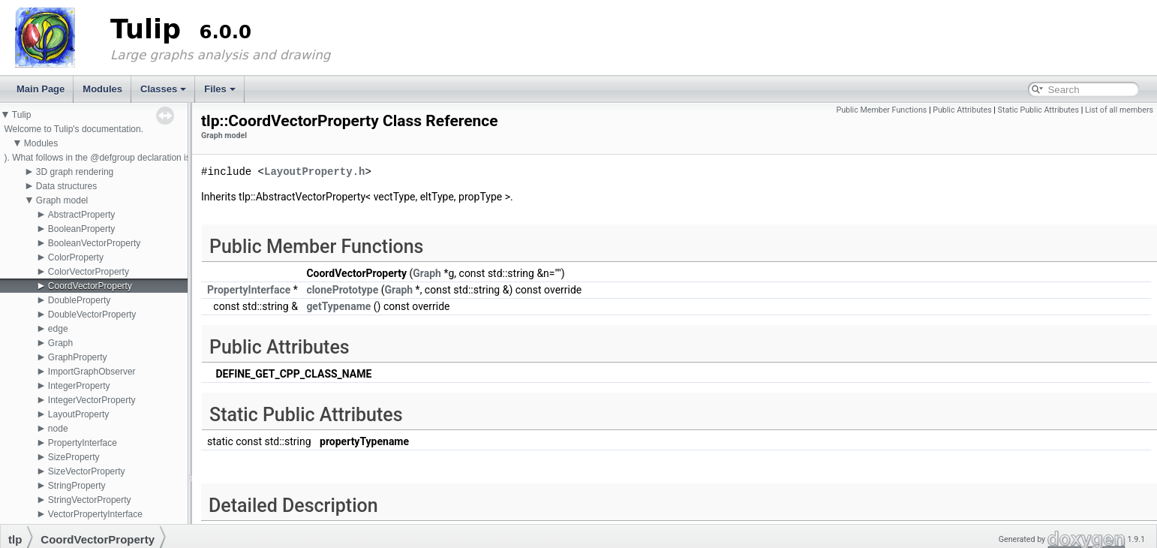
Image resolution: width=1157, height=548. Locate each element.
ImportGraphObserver (92, 371)
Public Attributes (962, 110)
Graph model (62, 200)
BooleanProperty (81, 229)
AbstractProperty (81, 214)
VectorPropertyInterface (95, 514)
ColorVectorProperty (88, 271)
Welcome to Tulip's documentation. (73, 129)
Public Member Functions (881, 110)
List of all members (1119, 110)
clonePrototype (342, 290)
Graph (60, 343)
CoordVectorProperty (90, 286)
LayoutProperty (78, 414)
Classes (163, 89)
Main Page (41, 89)
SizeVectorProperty (86, 471)
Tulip (22, 115)
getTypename (338, 306)
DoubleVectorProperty (92, 314)
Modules (102, 89)
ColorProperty (76, 257)
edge (58, 329)
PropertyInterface (82, 443)
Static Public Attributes (1038, 110)
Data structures (66, 186)
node (58, 428)
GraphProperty (77, 357)
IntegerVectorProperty (92, 400)
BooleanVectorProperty (94, 243)
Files (220, 89)
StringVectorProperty (89, 500)
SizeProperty (74, 457)
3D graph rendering (74, 172)
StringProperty (77, 485)
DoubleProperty (79, 300)
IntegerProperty (79, 386)
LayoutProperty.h (314, 172)
